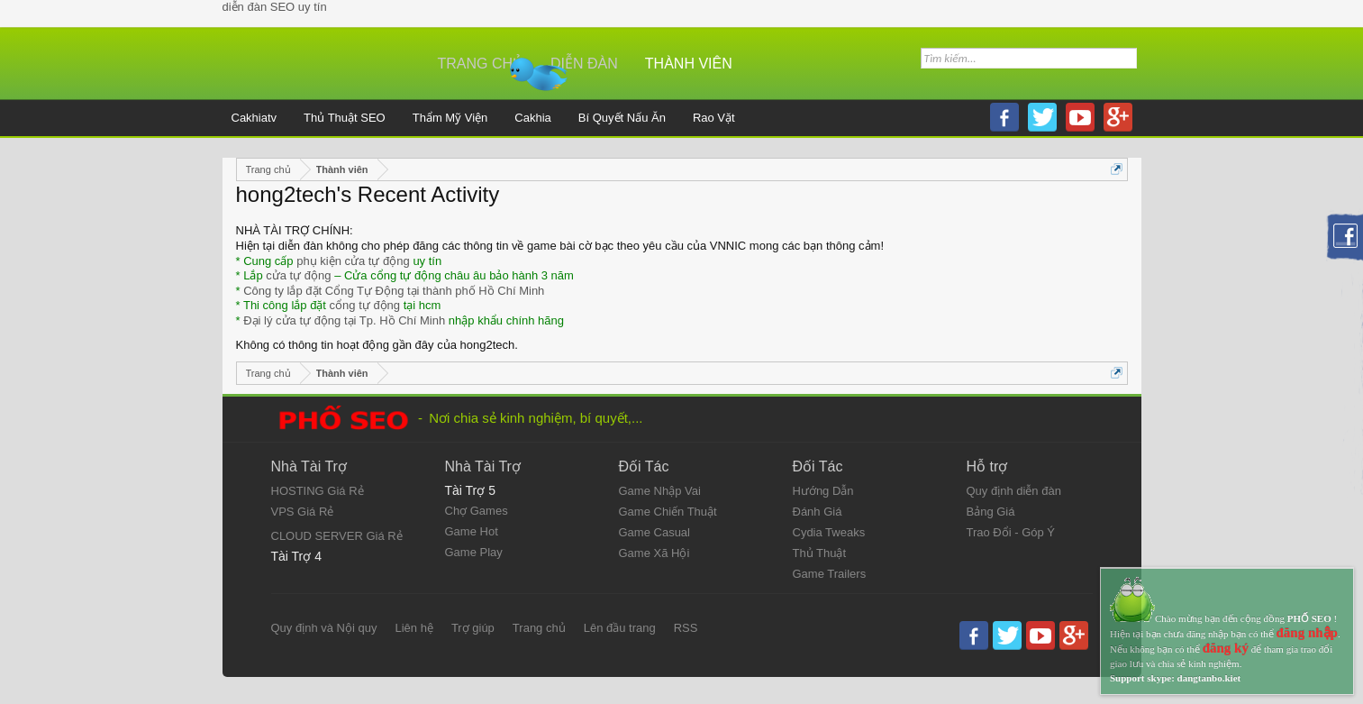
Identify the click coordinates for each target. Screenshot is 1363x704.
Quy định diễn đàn (1014, 491)
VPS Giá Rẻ (302, 511)
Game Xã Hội (654, 553)
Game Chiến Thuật (668, 511)
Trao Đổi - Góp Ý (1011, 532)
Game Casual (654, 532)
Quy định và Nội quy (324, 628)
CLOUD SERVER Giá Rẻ (337, 536)
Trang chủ (481, 63)
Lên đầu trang (620, 628)
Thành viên (688, 63)
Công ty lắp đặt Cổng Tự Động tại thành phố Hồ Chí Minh (393, 290)
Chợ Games (476, 510)
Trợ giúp (473, 628)
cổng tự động (365, 305)
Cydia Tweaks (829, 532)
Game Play (474, 552)
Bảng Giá (991, 511)
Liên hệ (413, 628)
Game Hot (471, 531)
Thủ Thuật (820, 553)
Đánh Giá (817, 511)
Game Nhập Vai (660, 491)
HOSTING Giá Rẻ (317, 491)
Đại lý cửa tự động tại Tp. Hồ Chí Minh (344, 320)
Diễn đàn (584, 63)
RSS (686, 628)
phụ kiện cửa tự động (353, 261)
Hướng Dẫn (823, 491)
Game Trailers (830, 574)
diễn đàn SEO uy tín (275, 7)
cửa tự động (298, 275)
